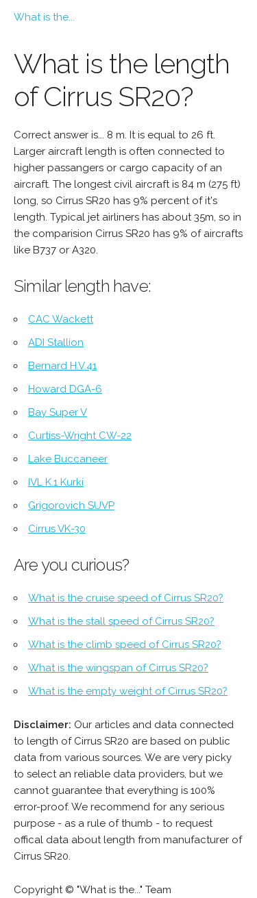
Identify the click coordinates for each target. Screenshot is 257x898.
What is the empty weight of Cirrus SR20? (128, 691)
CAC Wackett (60, 319)
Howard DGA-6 (65, 389)
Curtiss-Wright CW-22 (80, 435)
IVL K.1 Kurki (56, 482)
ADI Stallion (56, 342)
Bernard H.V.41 (62, 366)
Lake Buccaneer (68, 459)
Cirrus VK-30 (57, 529)
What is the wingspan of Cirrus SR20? (118, 668)
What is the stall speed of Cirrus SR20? (121, 621)
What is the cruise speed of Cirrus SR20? (125, 598)
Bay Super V (57, 412)
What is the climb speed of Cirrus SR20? (124, 644)
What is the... (44, 17)
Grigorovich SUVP (71, 505)
